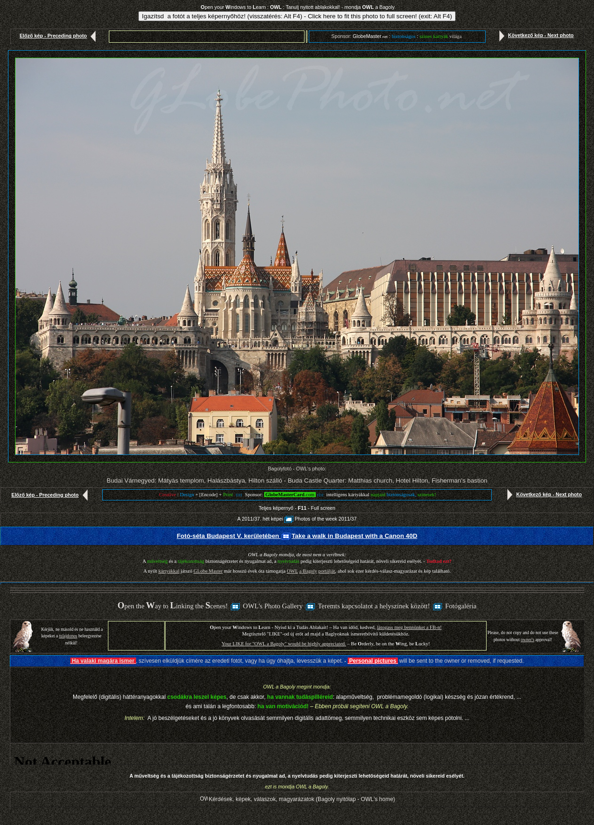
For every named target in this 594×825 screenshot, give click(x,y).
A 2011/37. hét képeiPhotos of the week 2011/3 (295, 519)
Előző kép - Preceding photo (60, 35)
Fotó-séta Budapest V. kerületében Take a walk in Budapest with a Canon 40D (297, 535)
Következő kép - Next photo (534, 35)
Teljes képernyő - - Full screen (297, 508)
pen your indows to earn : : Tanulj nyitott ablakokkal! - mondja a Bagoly (298, 7)
